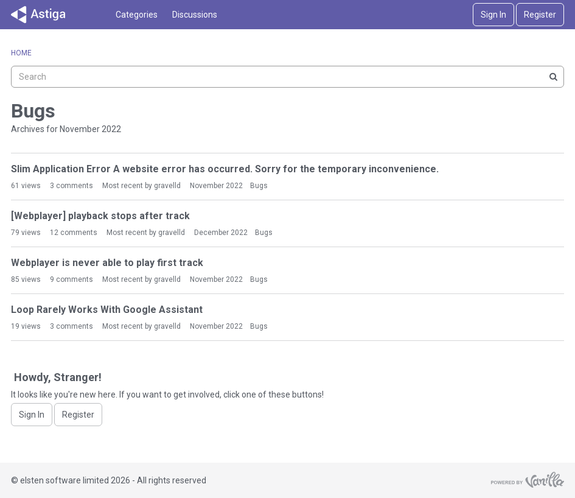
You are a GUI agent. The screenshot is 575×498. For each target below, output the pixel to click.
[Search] (553, 77)
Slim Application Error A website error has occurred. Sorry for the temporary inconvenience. (225, 169)
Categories (137, 14)
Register (540, 14)
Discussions (194, 14)
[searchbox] (287, 77)
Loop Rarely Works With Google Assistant (107, 309)
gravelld (167, 185)
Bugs (259, 185)
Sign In (493, 14)
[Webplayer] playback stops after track (100, 216)
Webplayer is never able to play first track (107, 262)
